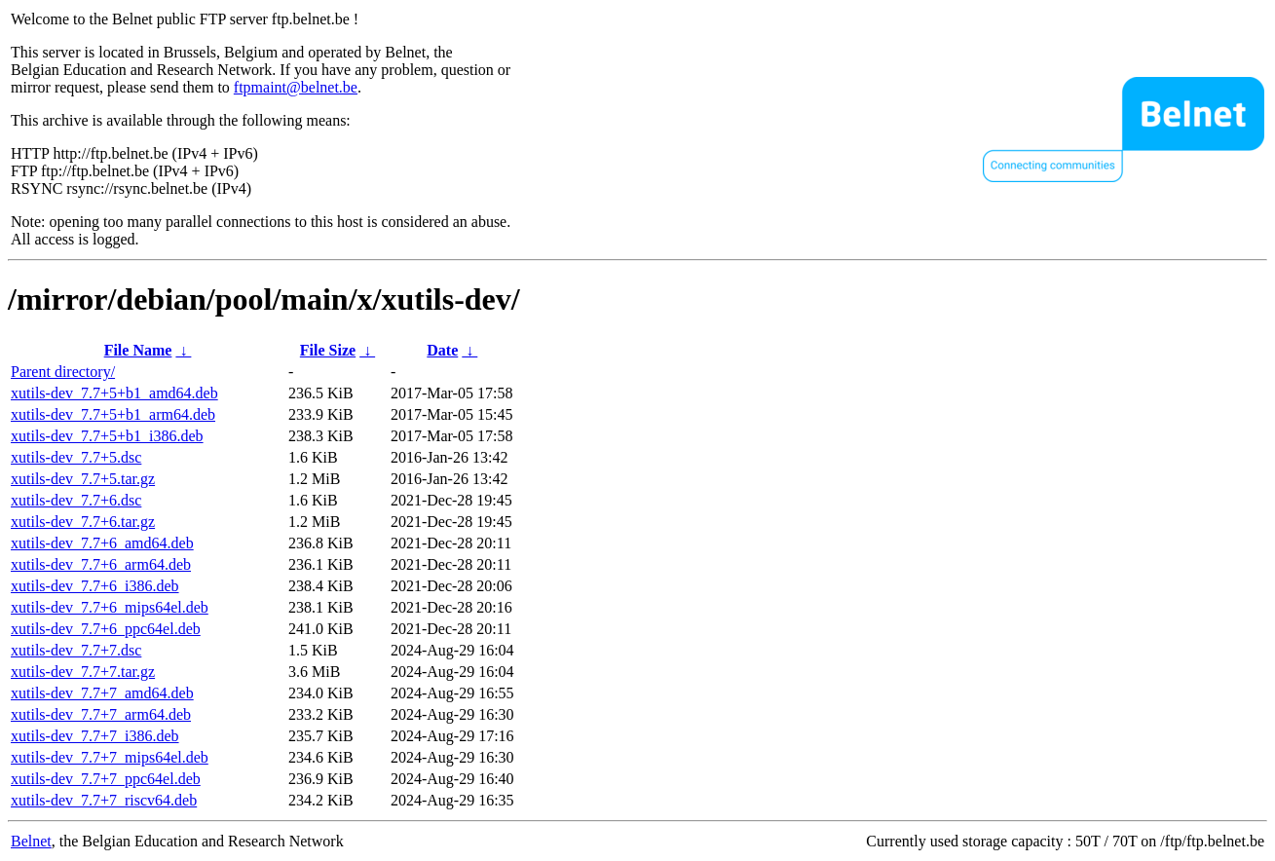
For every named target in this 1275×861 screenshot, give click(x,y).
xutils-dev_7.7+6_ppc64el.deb (106, 628)
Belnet (31, 841)
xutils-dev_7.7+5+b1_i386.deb (107, 436)
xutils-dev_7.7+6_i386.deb (95, 586)
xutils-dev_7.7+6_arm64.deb (101, 564)
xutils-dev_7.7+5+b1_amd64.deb (114, 393)
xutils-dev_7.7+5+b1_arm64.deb (113, 414)
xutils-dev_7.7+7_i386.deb (95, 736)
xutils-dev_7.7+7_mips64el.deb (109, 757)
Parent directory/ (63, 371)
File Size (328, 350)
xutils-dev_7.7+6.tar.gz (83, 521)
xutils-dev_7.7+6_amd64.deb (102, 543)
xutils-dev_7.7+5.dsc (76, 457)
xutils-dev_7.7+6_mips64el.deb (109, 607)
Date (442, 350)
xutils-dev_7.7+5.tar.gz (83, 478)
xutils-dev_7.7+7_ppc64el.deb (106, 778)
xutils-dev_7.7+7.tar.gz (83, 671)
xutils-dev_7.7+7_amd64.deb (102, 693)
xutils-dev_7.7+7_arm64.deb (101, 714)
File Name (138, 350)
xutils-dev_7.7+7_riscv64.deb (104, 800)
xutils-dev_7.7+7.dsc (76, 650)
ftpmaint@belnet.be (295, 87)
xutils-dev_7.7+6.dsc (76, 500)
